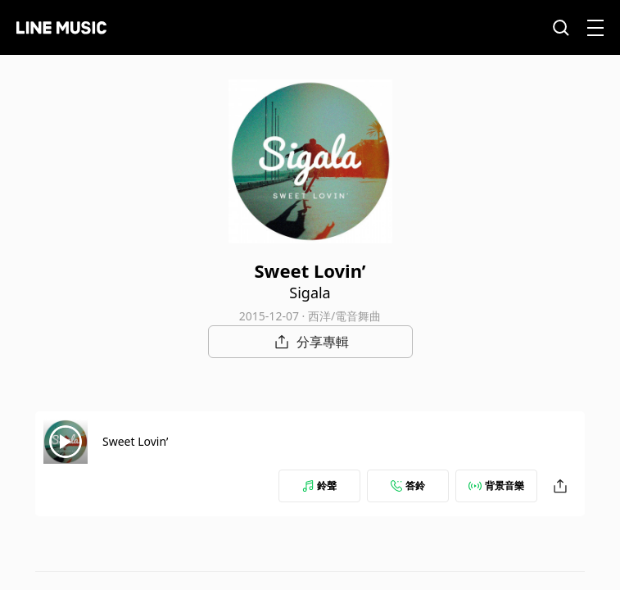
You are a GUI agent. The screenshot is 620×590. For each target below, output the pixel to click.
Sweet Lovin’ (135, 441)
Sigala (309, 292)
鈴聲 (319, 485)
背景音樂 (496, 485)
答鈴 (408, 485)
